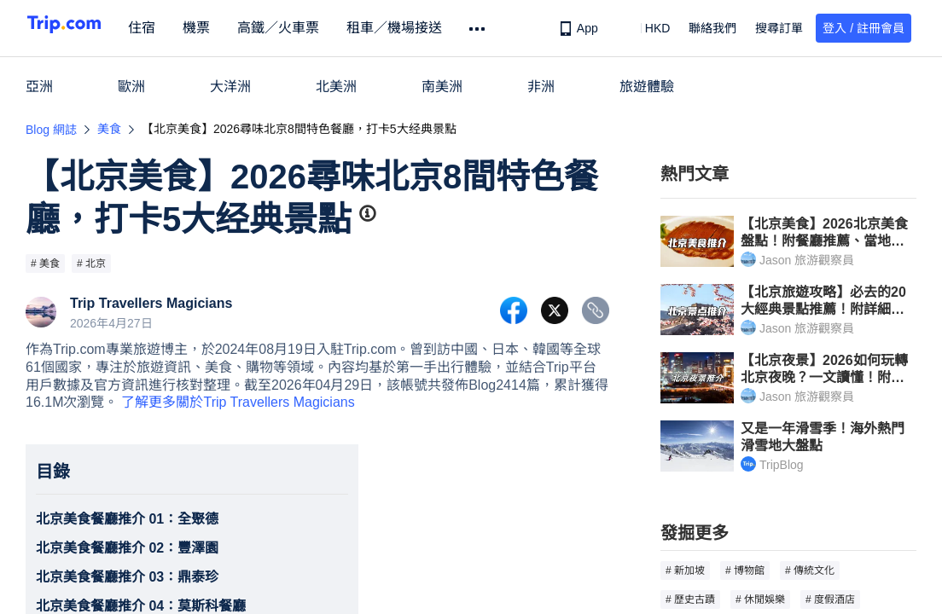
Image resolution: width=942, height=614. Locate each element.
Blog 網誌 (51, 129)
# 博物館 (745, 570)
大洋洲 (230, 86)
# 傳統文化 (809, 570)
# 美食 (45, 263)
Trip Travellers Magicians (151, 303)
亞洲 (39, 86)
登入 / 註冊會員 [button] (863, 28)
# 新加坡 (685, 570)
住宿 (174, 27)
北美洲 (336, 86)
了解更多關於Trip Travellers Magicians (237, 402)
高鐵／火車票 (311, 27)
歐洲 (131, 86)
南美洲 (442, 86)
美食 (109, 129)
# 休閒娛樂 (760, 599)
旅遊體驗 (646, 86)
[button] (645, 28)
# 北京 (91, 263)
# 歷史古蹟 (690, 599)
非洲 (541, 86)
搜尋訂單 (779, 28)
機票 (228, 27)
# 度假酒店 (830, 599)
